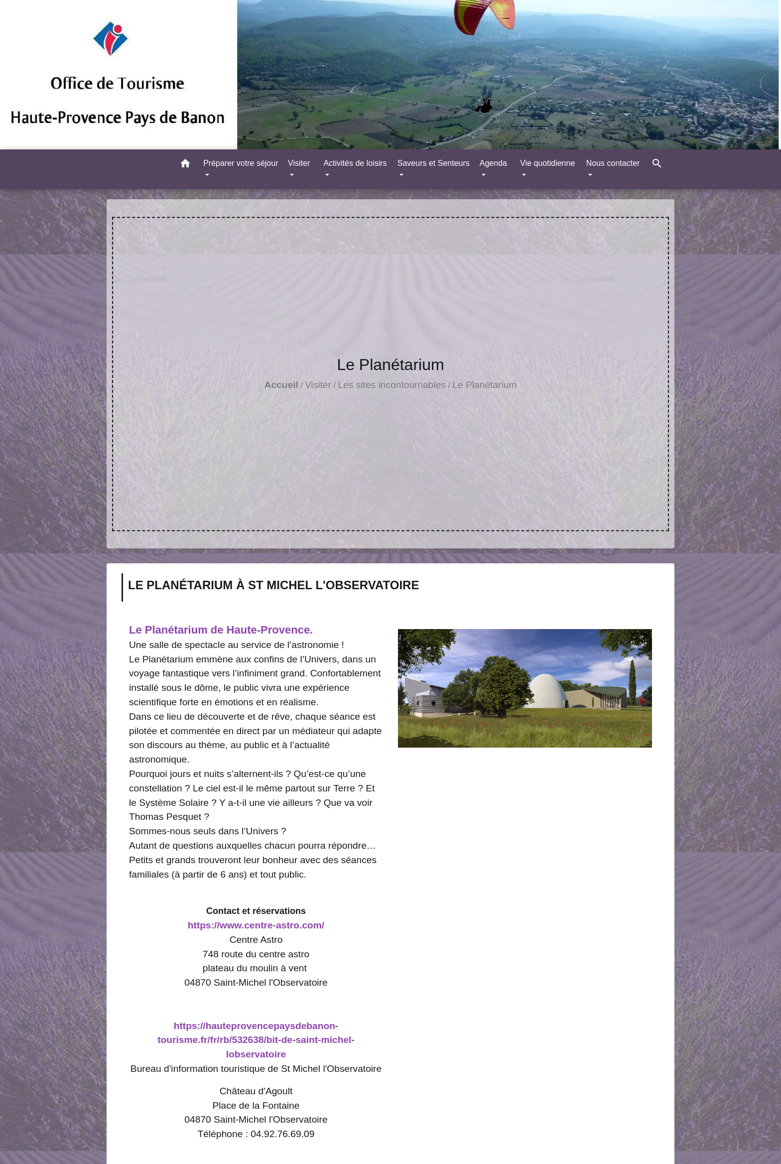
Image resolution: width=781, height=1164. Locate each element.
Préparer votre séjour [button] (240, 163)
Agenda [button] (493, 163)
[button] (185, 165)
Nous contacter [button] (613, 163)
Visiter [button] (299, 163)
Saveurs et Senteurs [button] (433, 163)
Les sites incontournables (392, 385)
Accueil (281, 385)
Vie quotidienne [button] (547, 163)
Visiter (318, 385)
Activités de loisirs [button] (355, 163)
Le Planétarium (484, 385)
